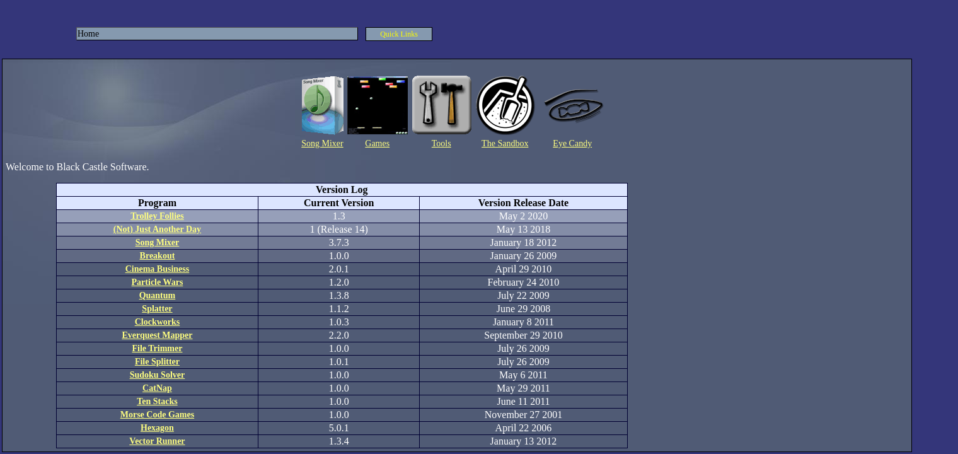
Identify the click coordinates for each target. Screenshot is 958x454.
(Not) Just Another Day (157, 229)
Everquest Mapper (157, 335)
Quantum (157, 295)
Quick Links (399, 34)
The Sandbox (505, 143)
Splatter (157, 308)
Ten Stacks (157, 401)
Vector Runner (157, 441)
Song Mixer (322, 143)
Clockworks (157, 322)
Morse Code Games (157, 414)
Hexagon (157, 428)
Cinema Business (157, 269)
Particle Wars (157, 282)
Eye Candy (572, 143)
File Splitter (157, 361)
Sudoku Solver (157, 375)
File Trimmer (157, 348)
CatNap (157, 388)
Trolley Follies (157, 216)
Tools (441, 143)
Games (377, 143)
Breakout (157, 255)
